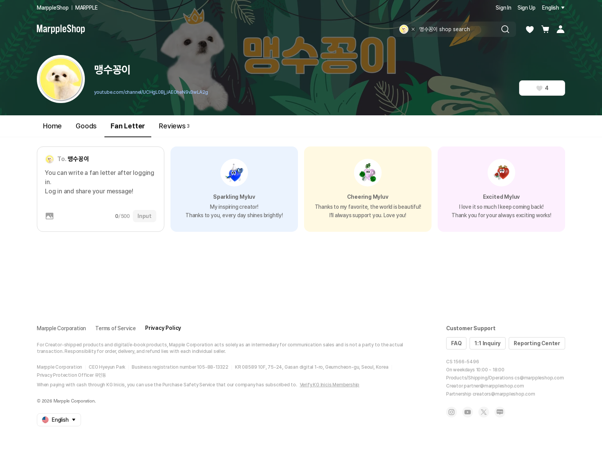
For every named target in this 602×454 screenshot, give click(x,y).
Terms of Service (115, 328)
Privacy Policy (163, 328)
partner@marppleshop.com (494, 386)
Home (52, 126)
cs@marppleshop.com (539, 378)
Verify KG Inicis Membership (330, 384)
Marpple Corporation (61, 328)
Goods (86, 126)
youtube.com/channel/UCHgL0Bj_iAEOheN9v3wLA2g (151, 92)
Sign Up (527, 8)
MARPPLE (86, 8)
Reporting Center (537, 343)
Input (144, 216)
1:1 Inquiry (488, 343)
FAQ (456, 343)
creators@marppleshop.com (504, 394)
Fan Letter (127, 129)
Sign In (503, 8)
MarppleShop (53, 8)
